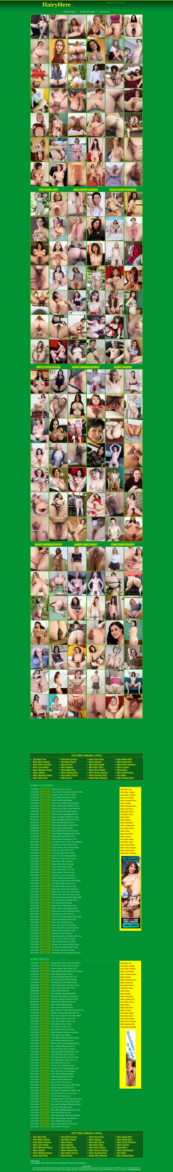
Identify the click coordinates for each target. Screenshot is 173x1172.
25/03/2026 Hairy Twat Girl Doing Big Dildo (53, 856)
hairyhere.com (136, 1169)
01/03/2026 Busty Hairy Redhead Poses (51, 922)
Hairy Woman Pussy (85, 367)
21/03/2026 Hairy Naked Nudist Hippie (51, 867)
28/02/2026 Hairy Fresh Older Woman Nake (53, 925)
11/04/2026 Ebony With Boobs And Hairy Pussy (54, 806)
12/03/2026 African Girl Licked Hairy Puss (52, 1065)
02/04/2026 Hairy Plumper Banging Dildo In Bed (55, 833)
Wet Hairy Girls (96, 767)
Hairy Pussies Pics (98, 775)
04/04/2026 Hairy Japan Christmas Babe (51, 828)
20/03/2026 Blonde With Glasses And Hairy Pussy (54, 1043)
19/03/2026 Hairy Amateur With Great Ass (52, 872)
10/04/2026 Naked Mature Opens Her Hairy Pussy (54, 985)
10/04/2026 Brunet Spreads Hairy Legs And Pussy (55, 808)
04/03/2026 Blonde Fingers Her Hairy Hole (52, 1088)
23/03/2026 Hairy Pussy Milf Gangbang (51, 861)
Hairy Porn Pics (96, 759)
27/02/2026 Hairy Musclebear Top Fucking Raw (54, 928)
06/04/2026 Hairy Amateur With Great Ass (52, 822)
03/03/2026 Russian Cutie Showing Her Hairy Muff (55, 917)
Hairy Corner (123, 767)
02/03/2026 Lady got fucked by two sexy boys (53, 1093)
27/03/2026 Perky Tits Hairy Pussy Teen (51, 850)
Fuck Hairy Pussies (123, 189)
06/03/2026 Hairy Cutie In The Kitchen (50, 1082)
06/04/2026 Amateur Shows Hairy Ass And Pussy (54, 996)
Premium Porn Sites (86, 12)
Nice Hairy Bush (96, 764)
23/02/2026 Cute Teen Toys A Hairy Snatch (52, 939)
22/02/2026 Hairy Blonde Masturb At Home (53, 942)
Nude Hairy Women (98, 778)
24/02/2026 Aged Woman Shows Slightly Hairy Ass (55, 936)
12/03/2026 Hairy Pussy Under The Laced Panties (55, 892)
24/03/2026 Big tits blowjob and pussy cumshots (54, 1032)
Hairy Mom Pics (68, 770)
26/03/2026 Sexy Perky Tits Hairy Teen (50, 1027)
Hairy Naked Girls (125, 778)
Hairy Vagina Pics (69, 772)
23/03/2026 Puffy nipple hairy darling (50, 1035)
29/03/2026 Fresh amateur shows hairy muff (52, 1018)
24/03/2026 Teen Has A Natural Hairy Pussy (53, 858)
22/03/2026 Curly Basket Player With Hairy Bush (54, 1038)
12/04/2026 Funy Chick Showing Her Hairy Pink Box (56, 792)
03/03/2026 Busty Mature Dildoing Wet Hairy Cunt (55, 1090)
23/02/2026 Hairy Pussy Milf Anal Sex (50, 1113)
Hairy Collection (35, 1163)
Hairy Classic (95, 762)
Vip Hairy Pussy (68, 762)
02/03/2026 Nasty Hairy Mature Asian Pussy (53, 919)
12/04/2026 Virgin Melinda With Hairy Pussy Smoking (56, 971)
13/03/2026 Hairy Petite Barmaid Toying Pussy (54, 889)
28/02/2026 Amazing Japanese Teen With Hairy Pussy (56, 1099)
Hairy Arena (62, 1163)
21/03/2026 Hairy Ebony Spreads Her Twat (52, 1040)
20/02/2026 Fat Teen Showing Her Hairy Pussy (54, 947)
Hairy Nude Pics (124, 762)
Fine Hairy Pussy (122, 544)
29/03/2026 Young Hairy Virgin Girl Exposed (53, 845)
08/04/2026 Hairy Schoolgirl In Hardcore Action (54, 817)
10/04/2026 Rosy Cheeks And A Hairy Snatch (53, 811)
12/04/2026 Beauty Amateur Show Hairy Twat (53, 968)
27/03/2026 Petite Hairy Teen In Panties (51, 1024)
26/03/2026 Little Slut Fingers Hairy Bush (52, 853)
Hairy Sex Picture (125, 772)
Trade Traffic (86, 1166)
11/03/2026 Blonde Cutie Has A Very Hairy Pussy (55, 894)
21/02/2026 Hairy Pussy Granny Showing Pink (53, 1118)
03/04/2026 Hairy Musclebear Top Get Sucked (54, 831)
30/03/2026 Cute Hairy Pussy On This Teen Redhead (56, 842)
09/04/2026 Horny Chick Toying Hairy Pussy (53, 988)
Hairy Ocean (45, 1163)
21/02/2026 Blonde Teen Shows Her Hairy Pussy (54, 944)
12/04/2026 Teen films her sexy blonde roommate (54, 966)
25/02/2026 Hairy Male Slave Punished (51, 933)
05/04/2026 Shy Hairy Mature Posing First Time (54, 999)
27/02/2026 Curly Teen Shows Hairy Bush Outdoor (55, 1101)
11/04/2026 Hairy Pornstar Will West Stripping (53, 979)
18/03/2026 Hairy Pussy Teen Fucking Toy (52, 875)
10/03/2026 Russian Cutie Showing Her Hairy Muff (55, 897)
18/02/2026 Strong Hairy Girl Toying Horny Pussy (55, 953)
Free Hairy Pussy (72, 1163)
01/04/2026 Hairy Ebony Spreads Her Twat (52, 836)
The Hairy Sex (48, 189)
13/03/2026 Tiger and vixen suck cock (50, 1063)
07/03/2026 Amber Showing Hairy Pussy (51, 1079)
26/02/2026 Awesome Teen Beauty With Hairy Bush (55, 1104)
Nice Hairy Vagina (86, 189)
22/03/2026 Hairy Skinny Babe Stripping (52, 864)
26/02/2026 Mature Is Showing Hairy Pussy (53, 930)
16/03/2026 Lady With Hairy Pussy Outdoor (52, 1054)
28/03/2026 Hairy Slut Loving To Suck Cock (52, 1021)
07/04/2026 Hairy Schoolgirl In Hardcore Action (54, 820)
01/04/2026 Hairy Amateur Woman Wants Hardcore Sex (57, 1010)
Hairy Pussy (66, 764)
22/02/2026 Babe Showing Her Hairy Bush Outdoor (55, 1115)
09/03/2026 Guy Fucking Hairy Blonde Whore (54, 900)
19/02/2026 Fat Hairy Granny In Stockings (52, 950)
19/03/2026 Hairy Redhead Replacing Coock (52, 1046)
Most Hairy (122, 770)
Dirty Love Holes (48, 367)
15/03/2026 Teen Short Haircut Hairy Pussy (52, 883)
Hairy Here (54, 1163)
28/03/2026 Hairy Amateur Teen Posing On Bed (54, 847)
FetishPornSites (70, 12)
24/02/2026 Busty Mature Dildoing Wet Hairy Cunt (55, 1110)
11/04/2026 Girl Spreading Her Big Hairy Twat (53, 977)
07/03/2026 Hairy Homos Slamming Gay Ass (53, 905)
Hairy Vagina (123, 367)
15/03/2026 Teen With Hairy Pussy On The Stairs (54, 1057)
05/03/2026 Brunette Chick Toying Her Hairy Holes (55, 1085)
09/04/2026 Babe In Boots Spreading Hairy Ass (54, 814)
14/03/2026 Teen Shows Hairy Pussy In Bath (53, 886)
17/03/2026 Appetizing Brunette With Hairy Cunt (54, 1052)
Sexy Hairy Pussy (69, 775)
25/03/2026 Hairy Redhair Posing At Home (52, 1029)
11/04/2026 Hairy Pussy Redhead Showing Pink (54, 803)
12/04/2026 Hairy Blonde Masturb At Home (53, 797)
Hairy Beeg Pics (124, 759)
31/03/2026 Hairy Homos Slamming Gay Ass (53, 839)
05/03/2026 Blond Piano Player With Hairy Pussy (55, 911)
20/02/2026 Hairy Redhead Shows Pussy (51, 1121)
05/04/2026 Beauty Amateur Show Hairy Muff (54, 825)
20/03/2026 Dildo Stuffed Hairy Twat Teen (52, 869)
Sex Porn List (102, 12)
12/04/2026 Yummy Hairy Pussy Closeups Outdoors (55, 963)
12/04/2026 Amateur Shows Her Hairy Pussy (53, 795)
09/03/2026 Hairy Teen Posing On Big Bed (52, 1074)
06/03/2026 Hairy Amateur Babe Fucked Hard (53, 908)
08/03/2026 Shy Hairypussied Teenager (51, 903)
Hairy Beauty (67, 767)
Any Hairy (121, 775)
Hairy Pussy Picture (98, 772)
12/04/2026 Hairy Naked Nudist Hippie (51, 800)
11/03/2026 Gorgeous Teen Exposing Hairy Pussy (54, 1068)
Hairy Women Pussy (48, 544)
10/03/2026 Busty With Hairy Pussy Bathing (52, 1071)
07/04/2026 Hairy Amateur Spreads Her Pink (52, 993)
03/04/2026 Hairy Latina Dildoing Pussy (51, 1004)
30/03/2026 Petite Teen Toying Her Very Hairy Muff (55, 1016)
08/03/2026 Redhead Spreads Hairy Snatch (52, 1076)
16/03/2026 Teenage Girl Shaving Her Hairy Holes (55, 881)
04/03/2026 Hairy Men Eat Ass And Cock (52, 914)
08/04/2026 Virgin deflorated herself (49, 991)
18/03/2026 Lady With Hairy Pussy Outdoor (52, 1049)
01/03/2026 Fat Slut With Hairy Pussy (50, 1096)
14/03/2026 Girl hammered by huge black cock (53, 1060)
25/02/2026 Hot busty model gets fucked (51, 1107)
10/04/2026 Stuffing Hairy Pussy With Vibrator (53, 982)
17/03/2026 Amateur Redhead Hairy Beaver (53, 878)
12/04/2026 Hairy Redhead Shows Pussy (51, 974)
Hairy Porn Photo (97, 770)
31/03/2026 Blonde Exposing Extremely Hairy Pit (54, 1013)
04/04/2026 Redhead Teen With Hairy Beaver (53, 1002)
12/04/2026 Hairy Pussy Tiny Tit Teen (50, 789)
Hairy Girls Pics (86, 544)
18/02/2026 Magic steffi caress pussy (50, 1126)
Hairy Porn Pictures (126, 764)
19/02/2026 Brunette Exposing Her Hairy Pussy (53, 1124)
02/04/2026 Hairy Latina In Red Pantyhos (51, 1007)
